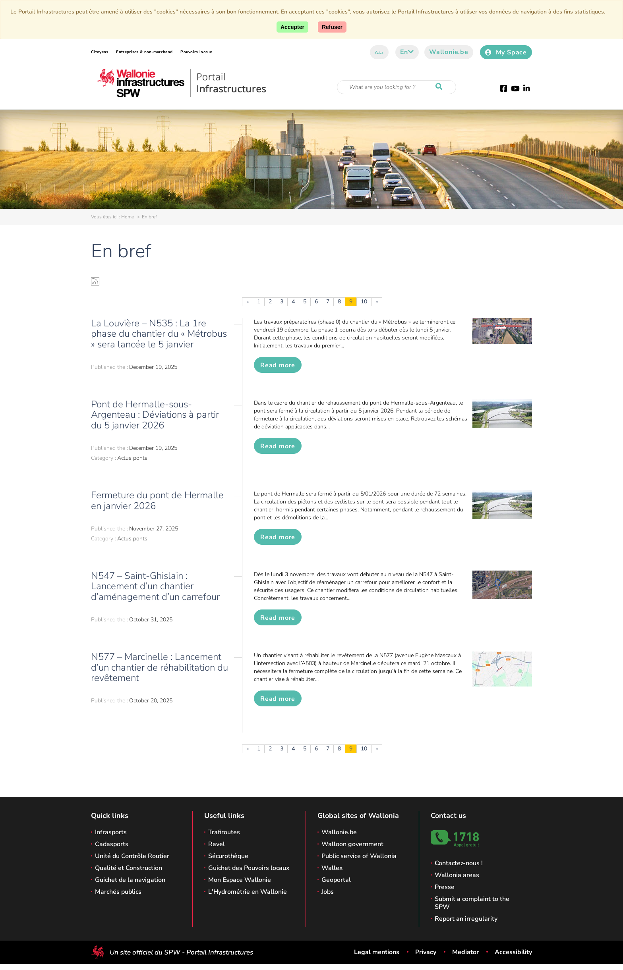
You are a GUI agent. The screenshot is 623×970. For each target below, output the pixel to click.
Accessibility (513, 952)
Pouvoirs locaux (196, 52)
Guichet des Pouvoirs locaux (249, 868)
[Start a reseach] (440, 87)
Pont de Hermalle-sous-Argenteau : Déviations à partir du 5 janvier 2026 (155, 415)
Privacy (425, 952)
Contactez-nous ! (459, 863)
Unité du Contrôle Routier (132, 856)
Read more (277, 365)
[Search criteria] (396, 87)
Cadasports (111, 844)
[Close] (332, 27)
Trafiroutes (224, 832)
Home (127, 217)
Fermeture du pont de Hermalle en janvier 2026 (157, 500)
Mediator (465, 952)
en (407, 52)
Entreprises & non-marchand (144, 52)
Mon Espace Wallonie (239, 880)
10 (364, 301)
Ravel (216, 844)
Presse (445, 887)
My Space (506, 52)
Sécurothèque (228, 856)
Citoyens (99, 52)
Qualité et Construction (128, 868)
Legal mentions (376, 952)
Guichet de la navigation (130, 880)
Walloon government (352, 844)
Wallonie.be (448, 52)
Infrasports (111, 832)
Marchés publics (118, 892)
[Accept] (292, 27)
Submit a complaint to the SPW (472, 903)
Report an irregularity (466, 919)
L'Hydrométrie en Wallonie (247, 892)
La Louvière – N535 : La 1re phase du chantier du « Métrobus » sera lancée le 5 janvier (159, 334)
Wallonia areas (457, 875)
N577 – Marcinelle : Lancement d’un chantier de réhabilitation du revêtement (159, 667)
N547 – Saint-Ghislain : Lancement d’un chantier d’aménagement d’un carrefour (155, 586)
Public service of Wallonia (359, 856)
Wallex (332, 868)
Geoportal (336, 880)
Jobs (327, 892)
